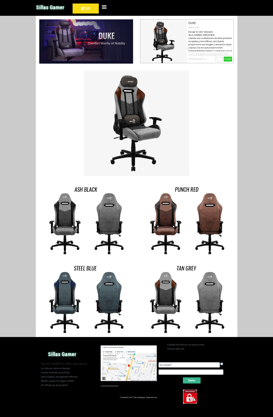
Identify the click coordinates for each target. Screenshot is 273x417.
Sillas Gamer (50, 7)
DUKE (192, 23)
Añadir (228, 59)
